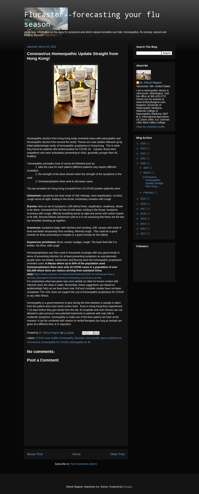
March (147, 172)
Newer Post (35, 454)
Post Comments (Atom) (83, 463)
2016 (143, 213)
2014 (143, 223)
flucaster (79, 338)
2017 (143, 208)
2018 (143, 203)
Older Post (117, 454)
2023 (143, 148)
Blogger (128, 486)
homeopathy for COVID (55, 342)
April (146, 167)
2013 (143, 228)
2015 (143, 218)
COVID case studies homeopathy (54, 338)
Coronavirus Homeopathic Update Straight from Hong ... (153, 182)
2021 (143, 158)
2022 (143, 153)
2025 (143, 143)
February (148, 192)
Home (76, 454)
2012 (143, 233)
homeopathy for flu (80, 342)
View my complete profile (150, 126)
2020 (143, 163)
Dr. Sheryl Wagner (151, 82)
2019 (143, 198)
